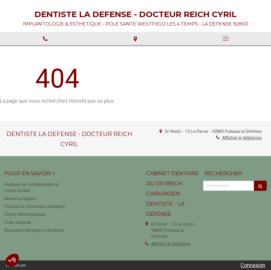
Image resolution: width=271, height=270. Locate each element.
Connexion (253, 265)
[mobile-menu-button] (226, 38)
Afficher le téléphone (242, 137)
